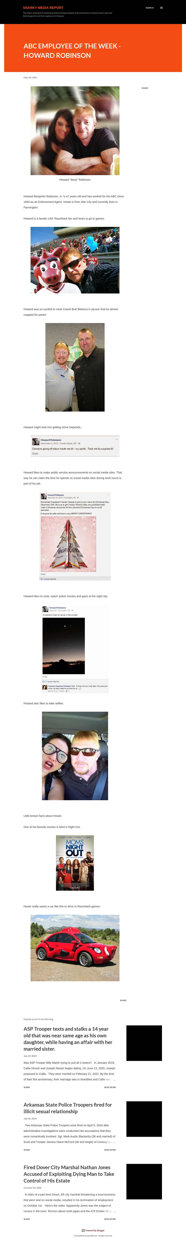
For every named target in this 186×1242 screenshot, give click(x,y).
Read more (110, 1087)
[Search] (150, 7)
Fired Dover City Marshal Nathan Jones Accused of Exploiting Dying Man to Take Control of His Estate (69, 1174)
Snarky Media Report (43, 8)
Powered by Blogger (93, 1230)
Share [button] (145, 88)
